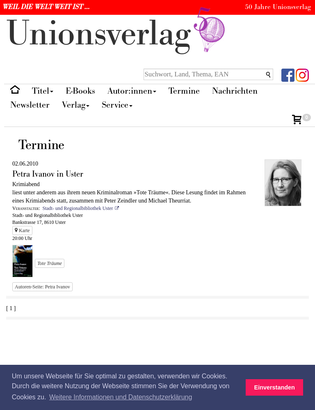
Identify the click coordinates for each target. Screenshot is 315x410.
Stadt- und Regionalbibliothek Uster (77, 208)
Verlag (75, 105)
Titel (42, 91)
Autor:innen (131, 91)
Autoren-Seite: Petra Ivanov (42, 287)
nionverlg (117, 34)
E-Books (80, 91)
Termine (184, 91)
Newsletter (30, 105)
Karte (22, 230)
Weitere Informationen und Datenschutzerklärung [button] (120, 397)
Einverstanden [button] (274, 387)
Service (117, 105)
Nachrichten (235, 91)
